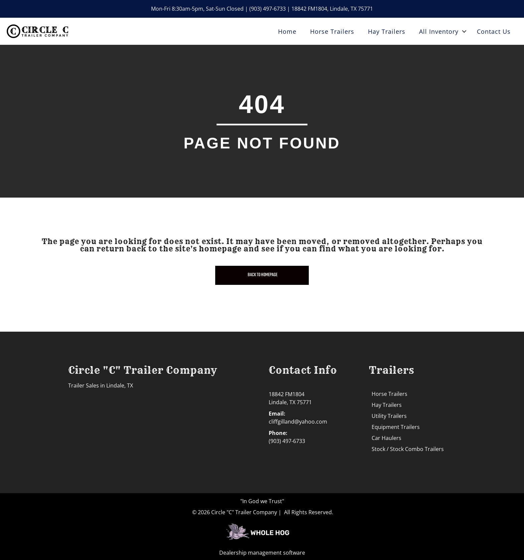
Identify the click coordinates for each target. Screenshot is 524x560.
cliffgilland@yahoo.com (298, 421)
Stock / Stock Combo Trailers (408, 449)
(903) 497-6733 (267, 8)
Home (287, 31)
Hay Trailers (386, 31)
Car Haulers (386, 438)
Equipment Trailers (396, 427)
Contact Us (494, 31)
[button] (464, 31)
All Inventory (438, 31)
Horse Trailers (332, 31)
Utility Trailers (389, 416)
